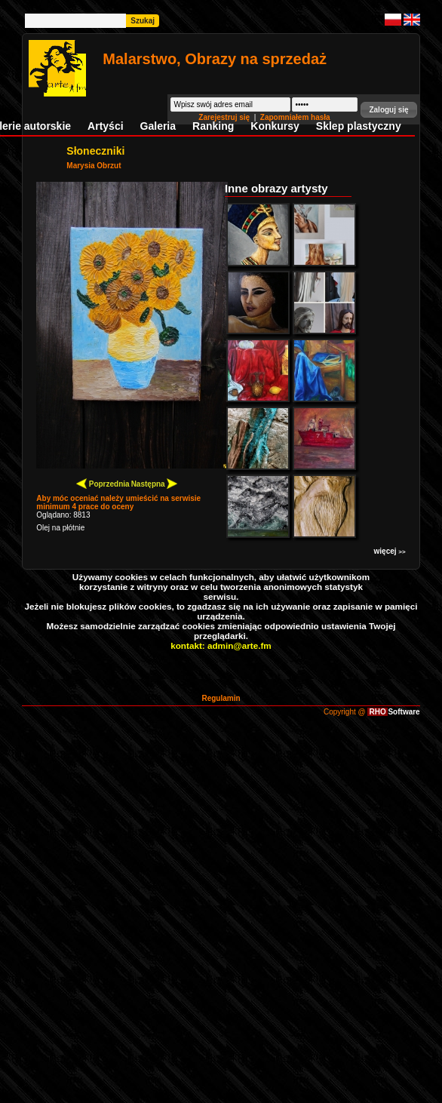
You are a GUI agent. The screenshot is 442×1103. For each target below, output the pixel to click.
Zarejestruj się (225, 117)
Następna (154, 483)
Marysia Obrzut (93, 165)
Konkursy (274, 126)
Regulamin (220, 698)
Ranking (213, 126)
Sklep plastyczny (358, 126)
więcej (390, 551)
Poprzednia (103, 483)
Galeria (158, 126)
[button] (388, 110)
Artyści (105, 126)
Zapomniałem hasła (295, 117)
